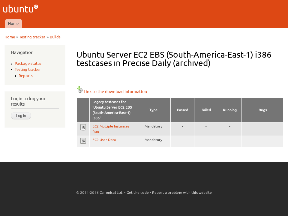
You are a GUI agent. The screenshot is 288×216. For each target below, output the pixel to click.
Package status (28, 63)
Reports (26, 76)
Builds (55, 37)
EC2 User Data (104, 140)
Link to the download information (111, 91)
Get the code (138, 192)
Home (13, 23)
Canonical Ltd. (111, 192)
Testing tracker (32, 37)
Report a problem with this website (182, 192)
